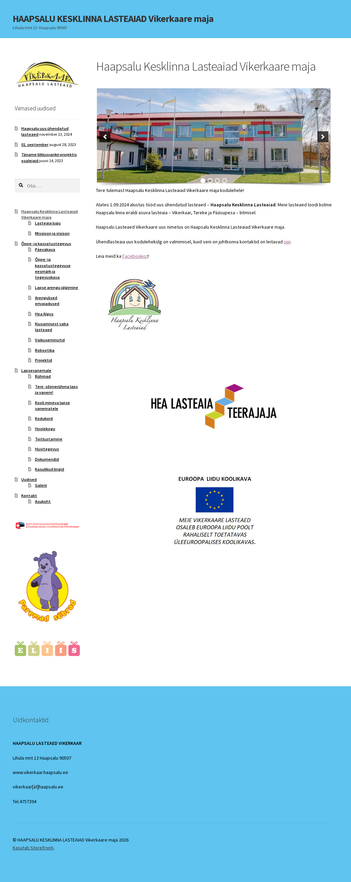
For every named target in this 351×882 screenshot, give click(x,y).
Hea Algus (44, 313)
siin (287, 242)
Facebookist (135, 256)
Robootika (45, 350)
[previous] (104, 136)
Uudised (29, 479)
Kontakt (29, 495)
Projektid (43, 360)
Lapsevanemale (36, 370)
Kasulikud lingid (49, 469)
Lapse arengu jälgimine (56, 287)
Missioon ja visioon (52, 233)
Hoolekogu (45, 428)
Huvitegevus (47, 448)
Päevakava (45, 249)
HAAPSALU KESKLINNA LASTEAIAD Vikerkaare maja (113, 18)
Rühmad (43, 376)
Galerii (41, 485)
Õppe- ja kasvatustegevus (46, 243)
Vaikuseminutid (50, 339)
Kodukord (44, 418)
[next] (322, 136)
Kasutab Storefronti (33, 848)
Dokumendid (47, 459)
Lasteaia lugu (48, 223)
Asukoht (43, 501)
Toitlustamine (48, 439)
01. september (34, 144)
